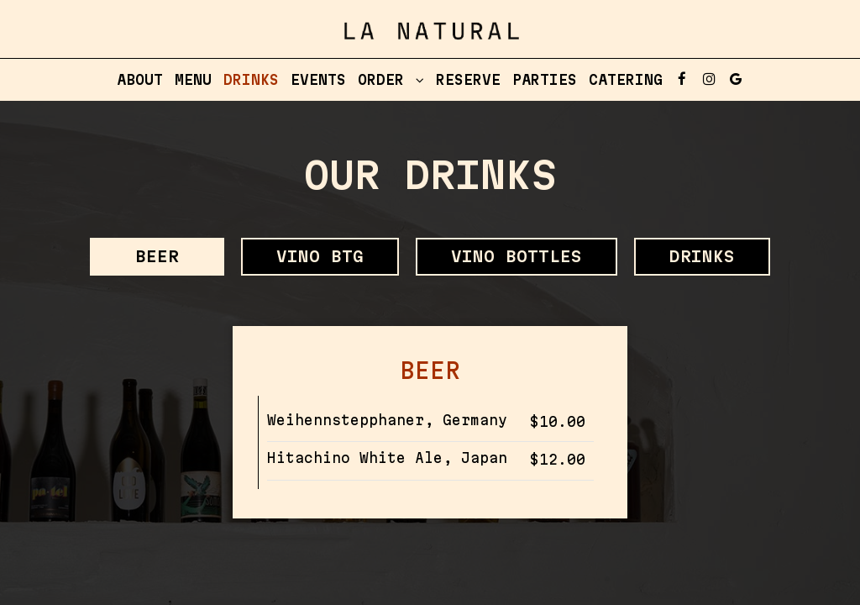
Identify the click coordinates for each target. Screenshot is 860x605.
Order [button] (391, 79)
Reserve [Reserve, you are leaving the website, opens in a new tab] (468, 79)
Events (318, 79)
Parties (544, 79)
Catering (626, 79)
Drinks (251, 79)
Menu (193, 79)
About (140, 79)
